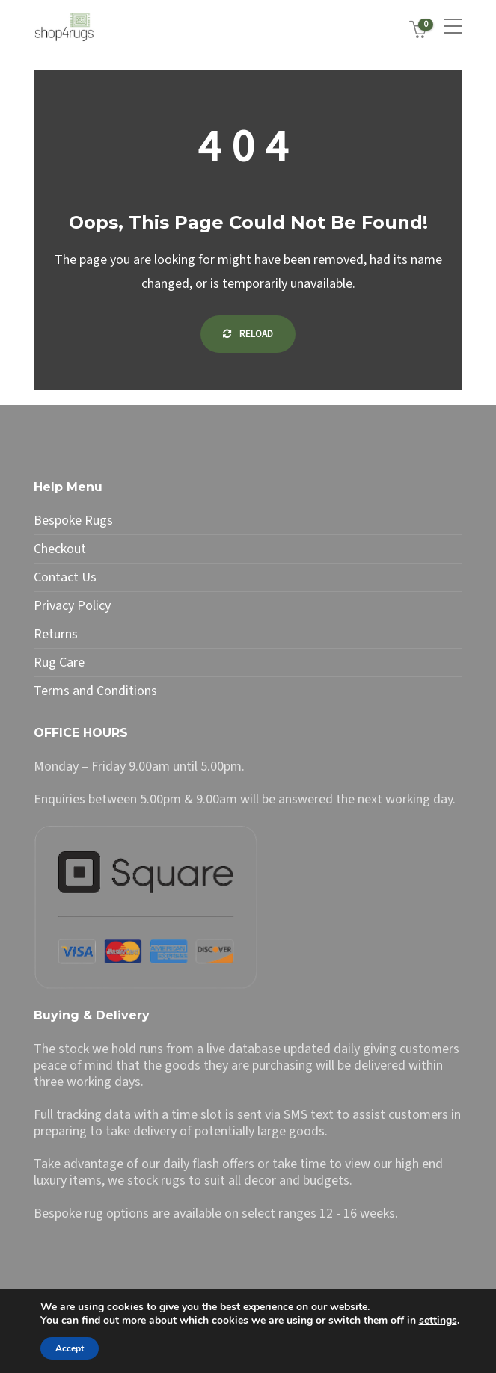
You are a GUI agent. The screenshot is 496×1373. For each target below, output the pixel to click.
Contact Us (65, 578)
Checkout (60, 549)
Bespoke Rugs (73, 521)
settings (438, 1320)
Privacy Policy (72, 606)
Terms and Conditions (95, 691)
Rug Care (59, 663)
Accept (69, 1348)
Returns (56, 634)
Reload (248, 334)
